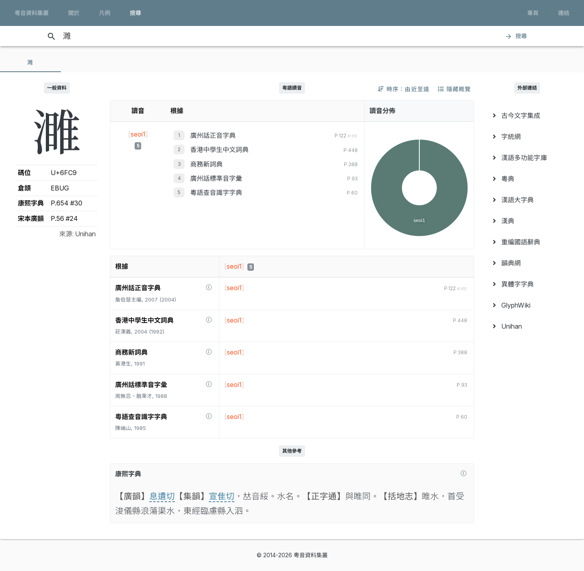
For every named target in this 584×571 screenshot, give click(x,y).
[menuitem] (527, 115)
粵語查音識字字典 (216, 192)
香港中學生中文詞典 (219, 149)
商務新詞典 (206, 164)
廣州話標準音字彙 (216, 178)
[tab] (30, 62)
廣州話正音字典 (213, 135)
